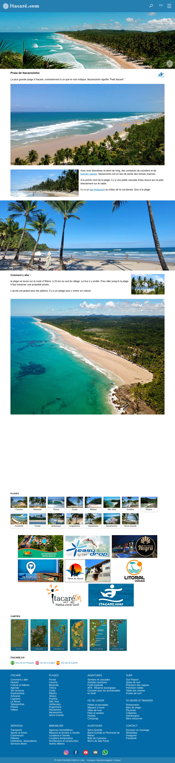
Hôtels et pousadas (97, 705)
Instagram (131, 735)
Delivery (14, 738)
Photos (14, 707)
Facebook (131, 738)
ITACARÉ (15, 675)
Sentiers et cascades (98, 679)
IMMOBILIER (56, 725)
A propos (91, 760)
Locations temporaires (61, 738)
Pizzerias (131, 710)
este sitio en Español (67, 663)
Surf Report (132, 679)
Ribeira (53, 693)
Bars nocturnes (134, 718)
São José (54, 701)
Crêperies (131, 713)
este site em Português (22, 663)
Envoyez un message (137, 730)
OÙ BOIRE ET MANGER (139, 700)
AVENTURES (94, 675)
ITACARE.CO (17, 657)
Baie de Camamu (96, 738)
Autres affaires (57, 743)
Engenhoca (55, 707)
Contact (117, 760)
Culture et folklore (19, 685)
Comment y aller (19, 679)
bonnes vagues (88, 174)
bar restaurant (97, 189)
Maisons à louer (96, 707)
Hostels (91, 715)
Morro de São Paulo (98, 741)
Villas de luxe (94, 710)
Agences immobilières (61, 730)
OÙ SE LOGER (95, 700)
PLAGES (54, 675)
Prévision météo (134, 688)
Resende (54, 685)
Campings (92, 718)
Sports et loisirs (18, 732)
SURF (129, 675)
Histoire (14, 682)
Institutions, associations (23, 741)
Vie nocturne (17, 690)
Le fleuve (15, 701)
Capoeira (15, 698)
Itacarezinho (55, 712)
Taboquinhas (17, 704)
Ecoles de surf (133, 693)
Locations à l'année (59, 735)
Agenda (14, 688)
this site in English (45, 663)
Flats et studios (95, 713)
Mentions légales (104, 760)
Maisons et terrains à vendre (64, 732)
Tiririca (52, 688)
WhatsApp (131, 732)
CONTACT (132, 725)
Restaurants (132, 705)
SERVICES (16, 725)
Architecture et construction (63, 741)
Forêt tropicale (95, 685)
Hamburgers (132, 715)
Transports (16, 730)
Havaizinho (55, 709)
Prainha (53, 698)
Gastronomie (17, 693)
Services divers (18, 743)
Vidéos (14, 709)
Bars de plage (133, 707)
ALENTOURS (94, 725)
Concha (53, 682)
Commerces (16, 735)
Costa (52, 690)
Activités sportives (97, 682)
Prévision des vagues (137, 685)
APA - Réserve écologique (101, 688)
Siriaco (52, 696)
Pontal (52, 679)
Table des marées (135, 690)
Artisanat (15, 696)
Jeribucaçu (55, 704)
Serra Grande (56, 715)
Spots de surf (133, 682)
